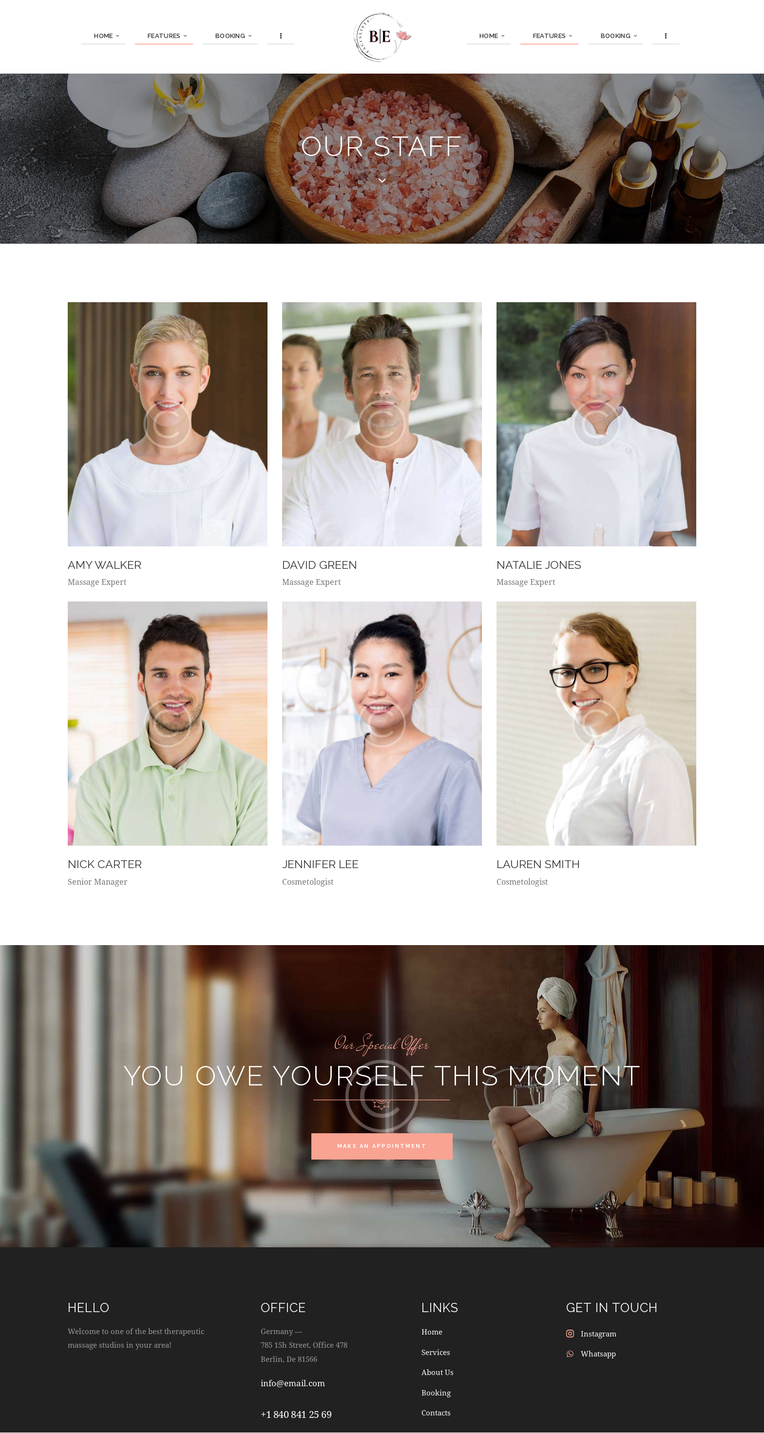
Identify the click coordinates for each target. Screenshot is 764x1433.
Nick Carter (105, 864)
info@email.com (293, 1384)
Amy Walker (106, 565)
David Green (320, 565)
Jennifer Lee (322, 864)
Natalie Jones (540, 565)
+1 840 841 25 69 (296, 1415)
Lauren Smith (540, 864)
